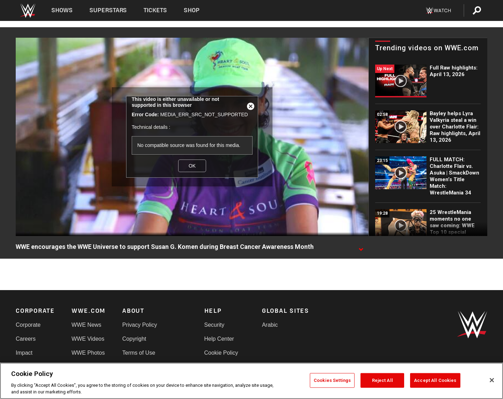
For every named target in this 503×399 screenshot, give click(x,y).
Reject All (382, 380)
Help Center (219, 339)
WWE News (86, 325)
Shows (62, 10)
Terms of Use (138, 353)
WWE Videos (88, 339)
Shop (191, 10)
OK (192, 166)
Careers (26, 339)
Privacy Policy (139, 325)
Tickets (155, 10)
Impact (24, 353)
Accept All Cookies (435, 380)
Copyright (134, 339)
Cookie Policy (221, 353)
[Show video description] (361, 247)
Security (214, 325)
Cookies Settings (332, 380)
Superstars (108, 10)
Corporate (28, 325)
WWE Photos (88, 353)
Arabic (270, 325)
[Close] (492, 380)
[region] (251, 381)
